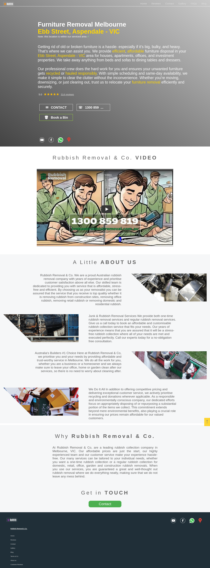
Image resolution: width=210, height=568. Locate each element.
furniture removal (146, 82)
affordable (135, 51)
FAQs (194, 3)
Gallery (182, 3)
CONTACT (54, 107)
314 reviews (67, 94)
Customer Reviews (16, 554)
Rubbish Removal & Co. (113, 426)
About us (13, 550)
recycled (53, 73)
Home (143, 3)
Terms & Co (14, 546)
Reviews (156, 3)
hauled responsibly (81, 73)
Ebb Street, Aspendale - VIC (79, 31)
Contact (169, 3)
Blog (203, 3)
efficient (118, 51)
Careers (13, 558)
